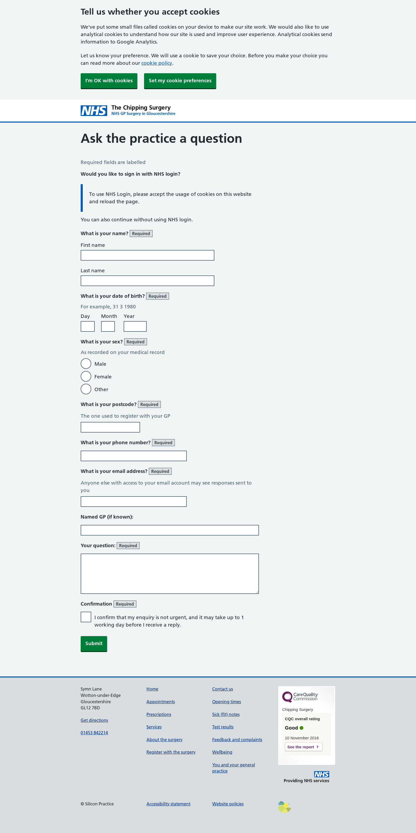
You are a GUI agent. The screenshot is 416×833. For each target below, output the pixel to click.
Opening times (226, 701)
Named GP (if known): (107, 517)
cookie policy (156, 63)
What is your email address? (126, 471)
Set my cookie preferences (180, 80)
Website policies (228, 803)
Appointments (160, 701)
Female (103, 377)
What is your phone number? (128, 442)
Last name (93, 270)
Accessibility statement (168, 803)
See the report (300, 747)
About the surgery (164, 739)
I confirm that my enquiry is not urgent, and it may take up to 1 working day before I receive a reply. (169, 621)
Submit (93, 643)
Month (109, 316)
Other (101, 389)
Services (154, 727)
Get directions (94, 720)
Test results (222, 727)
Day (85, 316)
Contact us (222, 689)
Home (152, 689)
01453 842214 (94, 732)
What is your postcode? (121, 404)
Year (129, 316)
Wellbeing (222, 752)
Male (100, 364)
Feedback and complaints (237, 739)
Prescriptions (158, 714)
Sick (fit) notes (226, 714)
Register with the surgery (171, 752)
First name (93, 245)
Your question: (110, 545)
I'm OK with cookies (109, 80)
